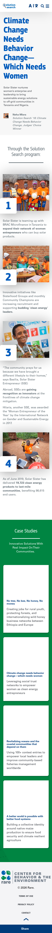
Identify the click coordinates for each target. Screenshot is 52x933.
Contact (26, 913)
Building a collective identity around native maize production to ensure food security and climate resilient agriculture (26, 833)
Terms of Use (26, 896)
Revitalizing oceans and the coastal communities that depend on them (23, 744)
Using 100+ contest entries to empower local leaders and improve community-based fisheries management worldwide (26, 760)
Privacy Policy (26, 904)
